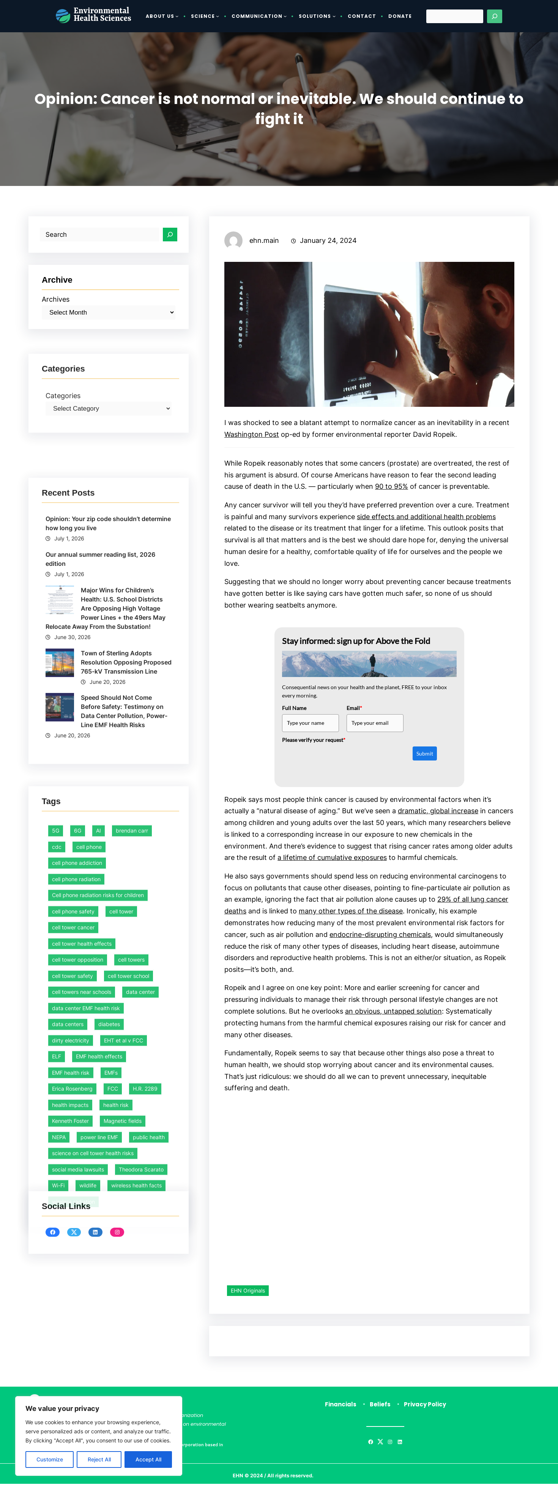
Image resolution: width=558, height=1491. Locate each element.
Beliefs (380, 1411)
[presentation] (339, 763)
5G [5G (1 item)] (55, 1176)
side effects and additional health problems (426, 518)
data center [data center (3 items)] (140, 1338)
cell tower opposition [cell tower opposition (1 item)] (77, 1305)
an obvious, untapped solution (393, 1017)
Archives (55, 300)
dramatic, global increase (438, 814)
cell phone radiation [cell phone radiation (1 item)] (76, 1225)
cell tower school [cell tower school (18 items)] (128, 1321)
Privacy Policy (425, 1411)
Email (354, 710)
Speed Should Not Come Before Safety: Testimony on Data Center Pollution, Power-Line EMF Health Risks (124, 927)
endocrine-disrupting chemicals (380, 939)
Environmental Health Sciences (102, 16)
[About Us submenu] (176, 15)
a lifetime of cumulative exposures (332, 862)
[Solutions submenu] (334, 15)
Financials (340, 1411)
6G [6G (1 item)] (77, 1176)
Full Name (294, 710)
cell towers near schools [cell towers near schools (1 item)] (81, 1338)
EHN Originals (248, 1297)
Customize (49, 1459)
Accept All (148, 1459)
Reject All (99, 1459)
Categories (63, 456)
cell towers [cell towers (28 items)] (131, 1305)
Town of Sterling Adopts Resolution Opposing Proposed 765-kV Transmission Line (126, 878)
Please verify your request (313, 742)
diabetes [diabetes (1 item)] (109, 1370)
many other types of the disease (351, 916)
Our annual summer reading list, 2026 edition (100, 775)
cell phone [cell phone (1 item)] (89, 1192)
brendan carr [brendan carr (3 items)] (132, 1176)
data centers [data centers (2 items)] (68, 1370)
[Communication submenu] (285, 15)
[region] (98, 1436)
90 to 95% (391, 487)
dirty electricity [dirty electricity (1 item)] (70, 1386)
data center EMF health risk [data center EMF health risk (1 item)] (86, 1354)
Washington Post (251, 435)
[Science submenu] (217, 15)
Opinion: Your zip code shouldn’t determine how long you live (108, 739)
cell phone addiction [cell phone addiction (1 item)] (77, 1209)
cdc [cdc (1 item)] (56, 1192)
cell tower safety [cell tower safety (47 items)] (72, 1321)
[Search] (494, 16)
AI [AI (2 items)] (98, 1176)
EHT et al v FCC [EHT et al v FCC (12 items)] (123, 1386)
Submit (424, 756)
